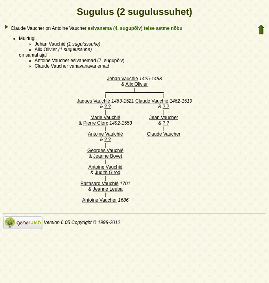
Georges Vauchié (105, 150)
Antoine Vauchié (105, 167)
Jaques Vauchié (93, 101)
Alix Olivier (136, 84)
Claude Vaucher (164, 134)
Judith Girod (107, 172)
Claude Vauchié (151, 101)
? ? (107, 106)
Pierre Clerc (95, 123)
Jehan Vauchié (122, 78)
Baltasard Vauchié (100, 183)
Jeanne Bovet (107, 156)
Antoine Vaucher (99, 200)
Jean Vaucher (163, 117)
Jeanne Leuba (108, 189)
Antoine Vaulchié (105, 134)
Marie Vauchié (105, 117)
